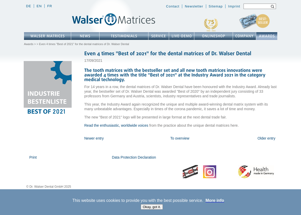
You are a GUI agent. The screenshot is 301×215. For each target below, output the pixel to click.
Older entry (266, 138)
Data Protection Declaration (134, 157)
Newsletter (194, 6)
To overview (179, 138)
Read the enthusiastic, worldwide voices (116, 125)
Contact (172, 6)
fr (49, 6)
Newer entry (94, 138)
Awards (28, 44)
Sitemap (216, 6)
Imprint (234, 6)
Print (33, 157)
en (39, 6)
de (28, 6)
